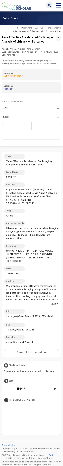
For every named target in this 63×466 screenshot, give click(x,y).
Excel (6, 117)
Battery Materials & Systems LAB (29, 31)
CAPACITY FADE (15, 251)
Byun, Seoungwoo (10, 52)
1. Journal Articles (53, 31)
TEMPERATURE (41, 257)
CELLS (34, 254)
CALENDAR (46, 254)
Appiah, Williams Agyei (13, 49)
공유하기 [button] (21, 388)
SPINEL (11, 257)
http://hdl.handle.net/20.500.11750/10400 (31, 316)
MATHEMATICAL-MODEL (39, 251)
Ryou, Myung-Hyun (49, 52)
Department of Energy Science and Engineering (41, 28)
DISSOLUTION (14, 261)
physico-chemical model (31, 231)
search (49, 5)
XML (5, 107)
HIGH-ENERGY (14, 254)
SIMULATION (24, 257)
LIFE (26, 254)
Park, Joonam (33, 49)
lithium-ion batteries (17, 228)
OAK (51, 455)
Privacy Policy (8, 445)
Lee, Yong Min (8, 55)
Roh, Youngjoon (29, 52)
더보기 (53, 304)
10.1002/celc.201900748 (20, 329)
